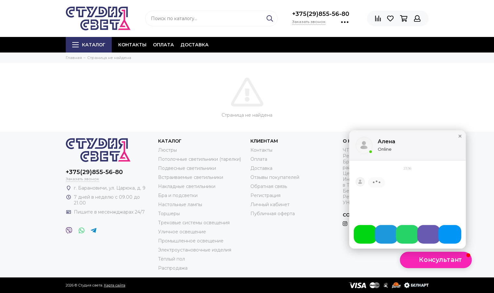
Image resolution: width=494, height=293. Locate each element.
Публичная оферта (272, 214)
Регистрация (265, 195)
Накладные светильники (186, 186)
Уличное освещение (182, 232)
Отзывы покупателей (274, 177)
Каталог (88, 45)
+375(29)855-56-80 (320, 14)
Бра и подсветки (178, 195)
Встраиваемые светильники (190, 177)
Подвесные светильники (187, 168)
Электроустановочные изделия (194, 250)
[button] (436, 260)
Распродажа (173, 268)
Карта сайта (114, 285)
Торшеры (169, 214)
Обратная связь (268, 186)
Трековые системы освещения (194, 223)
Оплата (163, 45)
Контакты (132, 45)
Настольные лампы (180, 204)
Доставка (194, 45)
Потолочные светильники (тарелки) (199, 159)
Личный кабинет (270, 204)
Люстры (167, 150)
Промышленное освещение (191, 241)
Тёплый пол (171, 259)
